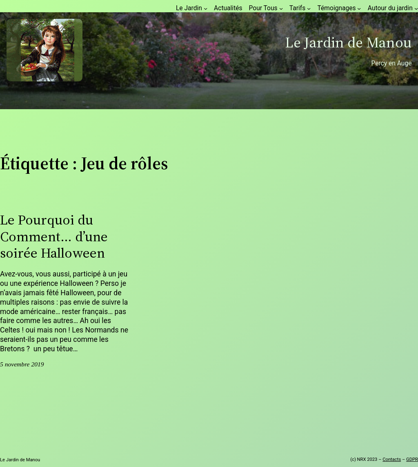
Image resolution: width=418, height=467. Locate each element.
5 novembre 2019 (22, 364)
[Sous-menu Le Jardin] (205, 8)
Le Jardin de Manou (348, 42)
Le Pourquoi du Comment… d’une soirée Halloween (54, 236)
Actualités (228, 8)
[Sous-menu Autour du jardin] (416, 8)
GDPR (412, 459)
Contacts (391, 459)
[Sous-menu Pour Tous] (281, 8)
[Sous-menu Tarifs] (309, 8)
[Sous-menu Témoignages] (359, 8)
